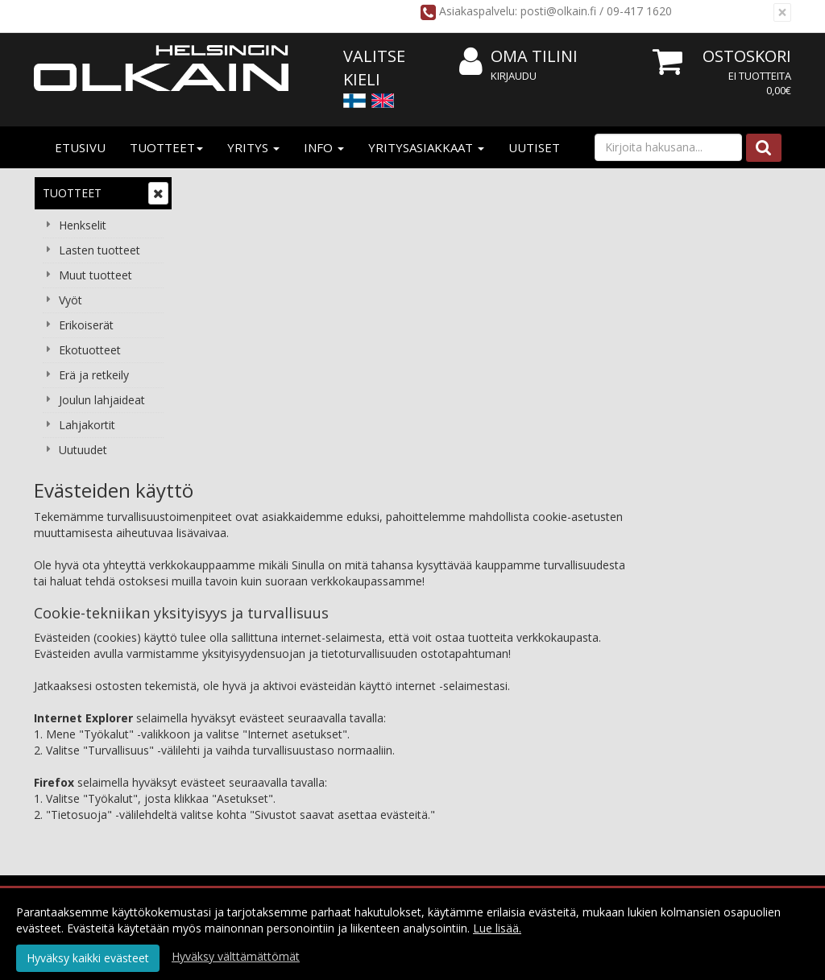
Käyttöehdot (382, 697)
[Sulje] (782, 12)
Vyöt (70, 300)
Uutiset (534, 147)
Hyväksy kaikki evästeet (88, 958)
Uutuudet (83, 449)
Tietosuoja (378, 672)
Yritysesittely (231, 672)
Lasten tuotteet (99, 250)
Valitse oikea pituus (550, 745)
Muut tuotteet (95, 275)
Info (324, 147)
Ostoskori (747, 56)
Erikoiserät (86, 325)
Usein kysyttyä (537, 721)
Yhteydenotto (234, 745)
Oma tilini (518, 56)
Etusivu (80, 147)
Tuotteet (166, 147)
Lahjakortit (87, 424)
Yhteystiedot (231, 721)
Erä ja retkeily (94, 374)
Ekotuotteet (90, 350)
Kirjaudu (514, 75)
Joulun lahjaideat (102, 399)
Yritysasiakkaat (426, 147)
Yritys (253, 147)
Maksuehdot (382, 721)
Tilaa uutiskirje (425, 813)
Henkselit (82, 225)
